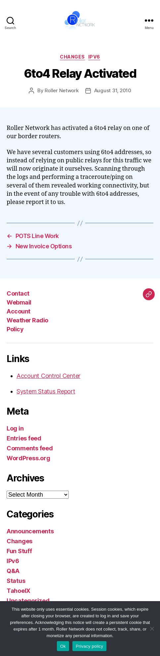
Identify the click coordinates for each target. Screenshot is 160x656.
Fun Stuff (19, 551)
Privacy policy (89, 646)
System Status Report (46, 391)
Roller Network (61, 90)
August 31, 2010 (112, 90)
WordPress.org (28, 458)
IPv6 (94, 57)
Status (16, 580)
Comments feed (30, 448)
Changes (72, 57)
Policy (15, 329)
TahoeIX (18, 590)
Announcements (30, 531)
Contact (18, 293)
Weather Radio (27, 320)
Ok (63, 646)
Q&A (13, 570)
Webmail (19, 302)
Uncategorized (28, 600)
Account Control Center (48, 375)
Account (18, 311)
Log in (15, 428)
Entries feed (24, 438)
